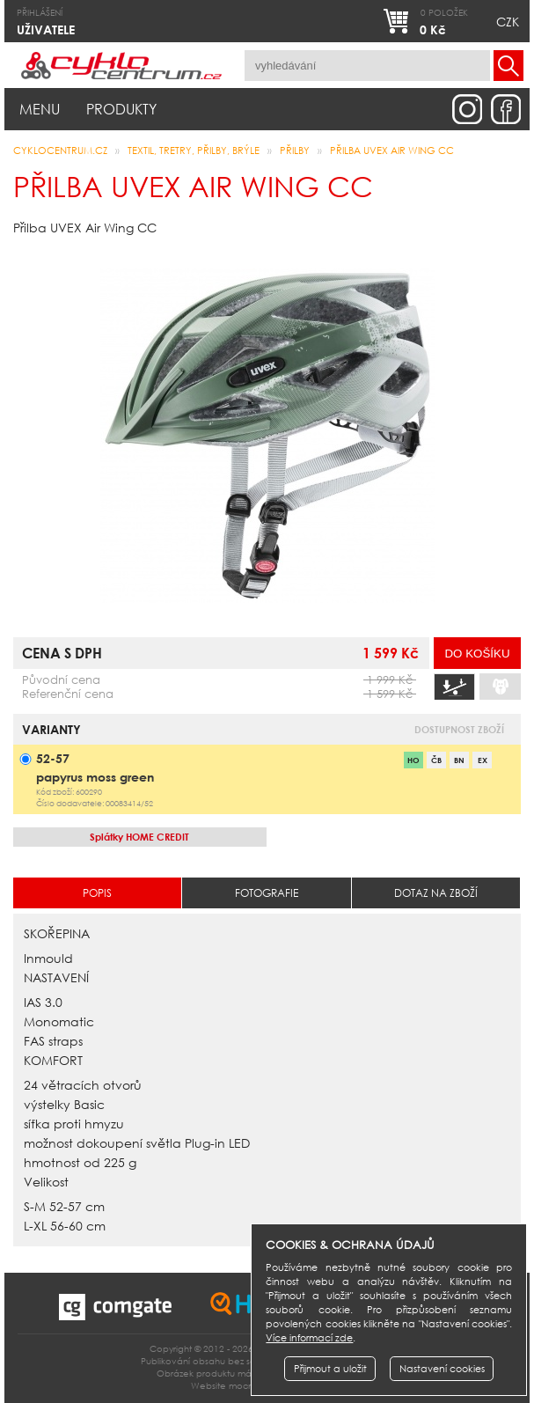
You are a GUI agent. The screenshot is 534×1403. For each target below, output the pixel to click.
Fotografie (266, 892)
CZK (507, 21)
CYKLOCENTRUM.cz (60, 150)
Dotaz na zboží (436, 892)
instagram (467, 109)
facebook (506, 109)
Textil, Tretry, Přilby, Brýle (194, 150)
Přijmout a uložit (330, 1369)
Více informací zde (309, 1338)
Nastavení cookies (442, 1369)
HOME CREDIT (139, 836)
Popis (97, 892)
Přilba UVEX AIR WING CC (392, 150)
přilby (295, 150)
